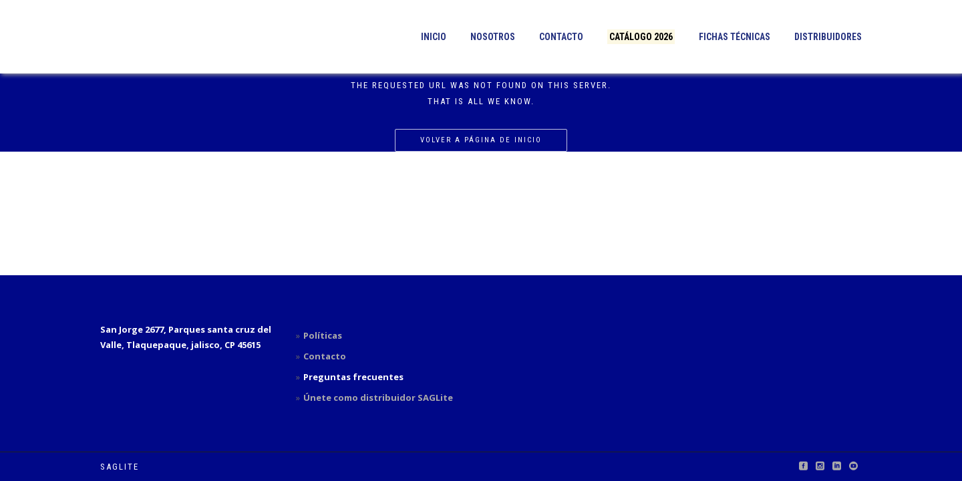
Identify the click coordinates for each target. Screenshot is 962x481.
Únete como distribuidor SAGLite (378, 397)
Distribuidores (828, 36)
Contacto (561, 36)
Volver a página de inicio (481, 140)
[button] (182, 37)
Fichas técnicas (734, 36)
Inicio (433, 36)
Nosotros (492, 36)
